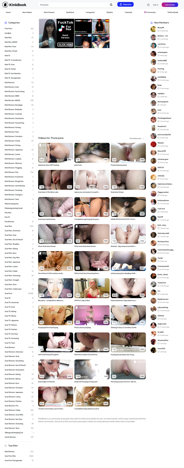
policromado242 (164, 134)
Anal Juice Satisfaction (46, 219)
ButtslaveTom (163, 241)
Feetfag (161, 69)
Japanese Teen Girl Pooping (48, 165)
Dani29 (160, 217)
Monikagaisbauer (164, 118)
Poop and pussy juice (119, 165)
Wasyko (161, 143)
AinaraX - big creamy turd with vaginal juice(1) (124, 246)
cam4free (162, 44)
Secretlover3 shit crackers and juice (51, 273)
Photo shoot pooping (82, 327)
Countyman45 (163, 266)
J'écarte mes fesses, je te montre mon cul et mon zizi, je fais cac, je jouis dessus (51, 409)
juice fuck (78, 165)
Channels (128, 12)
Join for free (170, 5)
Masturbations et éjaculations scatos (124, 300)
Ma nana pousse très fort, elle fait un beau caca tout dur (124, 382)
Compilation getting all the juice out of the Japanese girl (87, 219)
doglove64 (162, 324)
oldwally (161, 176)
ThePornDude (172, 12)
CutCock (161, 208)
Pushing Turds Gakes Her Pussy (122, 354)
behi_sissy (162, 225)
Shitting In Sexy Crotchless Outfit (123, 327)
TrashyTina (162, 283)
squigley (161, 93)
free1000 (161, 348)
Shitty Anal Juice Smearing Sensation (87, 273)
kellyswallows (163, 200)
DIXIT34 (161, 167)
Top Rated (70, 12)
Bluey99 (161, 27)
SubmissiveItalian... (165, 184)
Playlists (110, 12)
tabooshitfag (163, 307)
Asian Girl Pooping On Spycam (86, 382)
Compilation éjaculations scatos (86, 409)
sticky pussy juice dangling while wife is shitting (124, 273)
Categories (90, 12)
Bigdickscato (163, 299)
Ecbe (160, 85)
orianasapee (162, 52)
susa (159, 110)
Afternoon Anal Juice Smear (85, 246)
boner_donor (163, 274)
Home (8, 12)
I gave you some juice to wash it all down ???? (87, 192)
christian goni (163, 159)
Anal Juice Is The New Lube (48, 192)
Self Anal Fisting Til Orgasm (48, 354)
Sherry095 (162, 151)
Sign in (155, 5)
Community (150, 12)
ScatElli (161, 332)
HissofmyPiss (163, 340)
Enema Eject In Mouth (46, 382)
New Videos (27, 12)
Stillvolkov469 (163, 233)
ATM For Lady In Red (82, 300)
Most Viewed (49, 12)
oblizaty (161, 315)
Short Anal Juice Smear (47, 246)
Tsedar (160, 258)
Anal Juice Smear (117, 192)
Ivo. (159, 291)
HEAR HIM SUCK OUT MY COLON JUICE (124, 219)
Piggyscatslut (163, 192)
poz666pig (162, 77)
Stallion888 (162, 60)
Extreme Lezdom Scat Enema (85, 354)
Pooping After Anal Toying (48, 327)
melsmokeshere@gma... (167, 250)
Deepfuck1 (162, 126)
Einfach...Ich (163, 36)
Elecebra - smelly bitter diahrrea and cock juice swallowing (51, 300)
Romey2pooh (163, 102)
